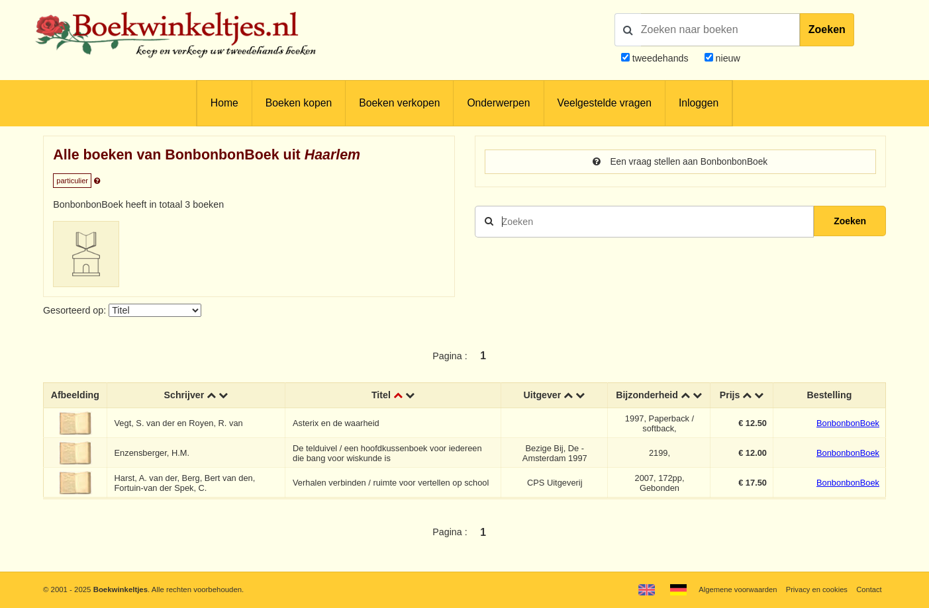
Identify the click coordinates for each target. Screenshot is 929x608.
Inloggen (698, 103)
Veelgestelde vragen (605, 103)
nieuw (726, 58)
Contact (868, 589)
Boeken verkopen (399, 103)
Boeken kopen (299, 103)
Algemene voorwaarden (735, 589)
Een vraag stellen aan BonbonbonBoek (680, 162)
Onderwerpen (498, 103)
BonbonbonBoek (847, 423)
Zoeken (827, 29)
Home (224, 103)
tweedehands (660, 58)
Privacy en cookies (815, 589)
